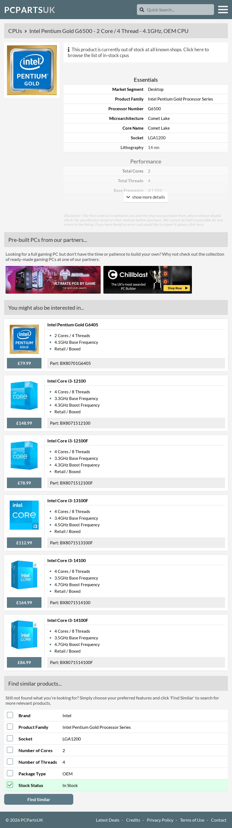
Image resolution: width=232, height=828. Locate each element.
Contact (218, 819)
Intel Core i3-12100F (67, 440)
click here (195, 224)
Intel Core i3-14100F (67, 620)
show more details (145, 196)
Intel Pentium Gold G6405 (72, 324)
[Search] (142, 9)
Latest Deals (107, 819)
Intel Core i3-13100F (67, 500)
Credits (133, 819)
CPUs (15, 30)
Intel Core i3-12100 (66, 380)
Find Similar (38, 799)
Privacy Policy (160, 819)
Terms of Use (192, 819)
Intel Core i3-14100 (66, 560)
